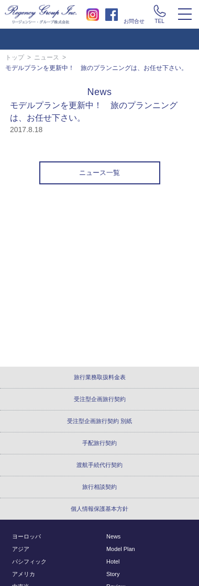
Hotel (112, 561)
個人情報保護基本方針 (99, 509)
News (113, 536)
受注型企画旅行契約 (100, 399)
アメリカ (23, 574)
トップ (14, 57)
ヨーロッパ (26, 536)
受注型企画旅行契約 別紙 (99, 421)
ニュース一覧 (99, 173)
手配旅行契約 (99, 443)
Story (112, 574)
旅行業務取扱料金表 (100, 377)
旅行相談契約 (99, 487)
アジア (20, 549)
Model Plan (120, 549)
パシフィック (29, 561)
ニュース (46, 57)
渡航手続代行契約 (99, 465)
